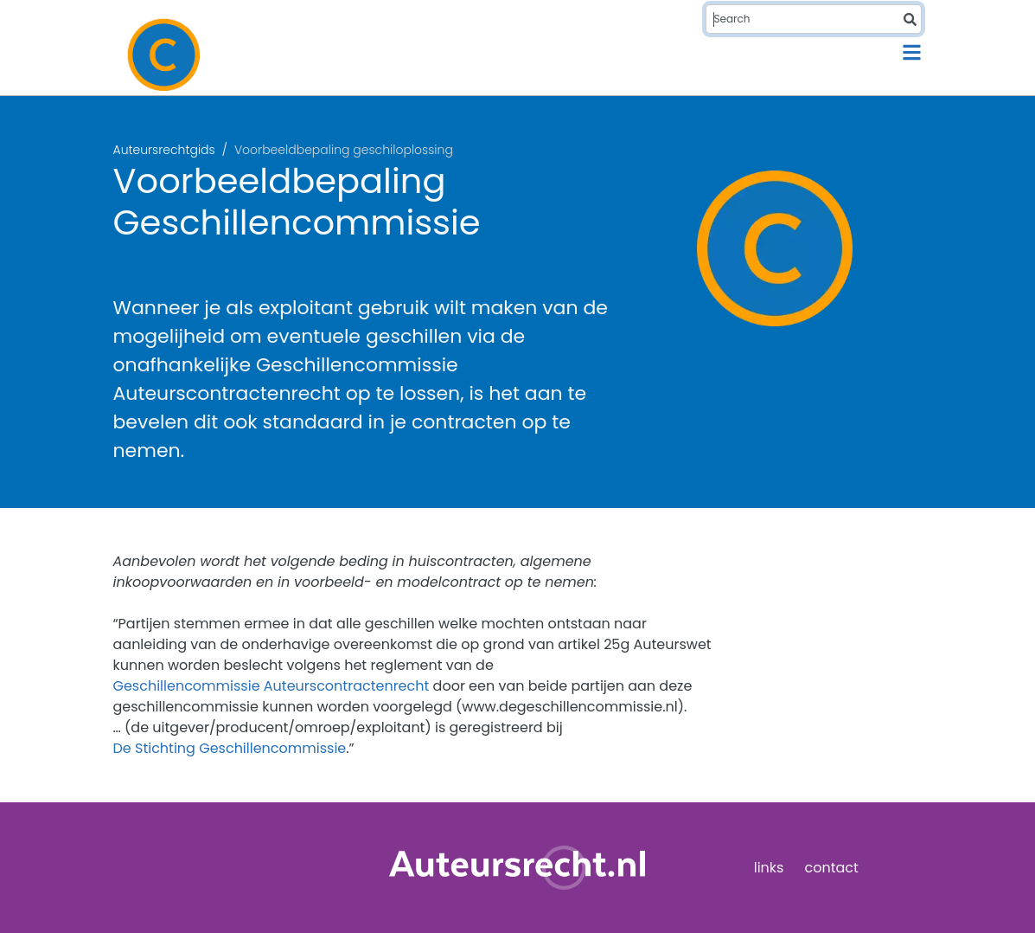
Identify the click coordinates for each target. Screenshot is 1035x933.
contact (831, 868)
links (769, 868)
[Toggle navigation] (912, 52)
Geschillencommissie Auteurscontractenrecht (271, 686)
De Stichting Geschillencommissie (230, 748)
